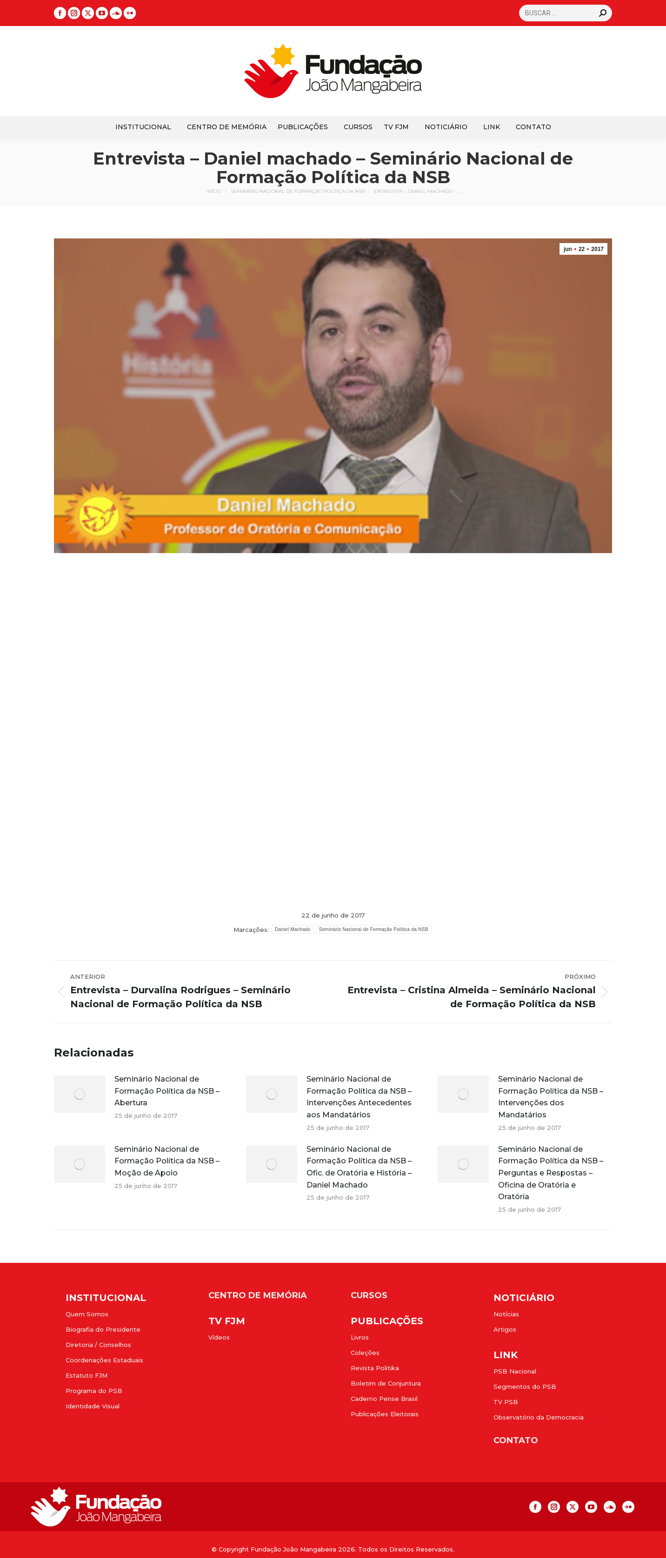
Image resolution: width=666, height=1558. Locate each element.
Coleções (365, 1352)
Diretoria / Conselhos (98, 1344)
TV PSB (505, 1402)
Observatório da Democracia (538, 1417)
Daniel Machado (292, 929)
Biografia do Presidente (103, 1329)
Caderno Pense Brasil (384, 1398)
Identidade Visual (93, 1406)
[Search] (565, 13)
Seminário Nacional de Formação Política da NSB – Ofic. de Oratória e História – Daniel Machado (359, 1167)
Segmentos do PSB (524, 1386)
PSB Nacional (514, 1371)
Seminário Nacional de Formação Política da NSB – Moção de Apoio (167, 1161)
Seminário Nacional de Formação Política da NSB (373, 929)
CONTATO (515, 1440)
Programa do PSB (94, 1390)
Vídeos (219, 1337)
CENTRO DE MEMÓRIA (257, 1295)
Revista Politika (375, 1368)
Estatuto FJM (86, 1375)
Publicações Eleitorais (385, 1414)
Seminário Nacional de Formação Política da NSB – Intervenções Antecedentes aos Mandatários (359, 1097)
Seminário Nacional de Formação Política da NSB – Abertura (167, 1091)
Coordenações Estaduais (104, 1360)
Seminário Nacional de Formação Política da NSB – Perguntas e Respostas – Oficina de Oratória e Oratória (550, 1173)
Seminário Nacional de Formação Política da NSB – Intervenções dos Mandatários (550, 1097)
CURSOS (369, 1295)
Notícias (506, 1314)
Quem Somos (87, 1314)
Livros (360, 1337)
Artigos (504, 1329)
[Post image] (79, 1094)
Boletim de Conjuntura (386, 1383)
